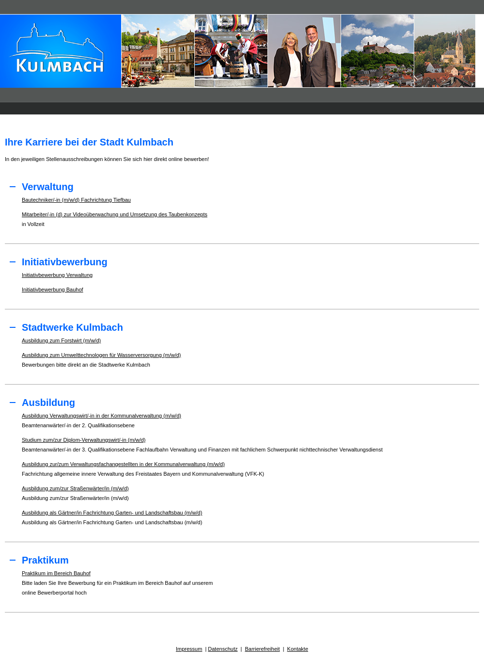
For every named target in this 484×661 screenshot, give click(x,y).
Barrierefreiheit (262, 649)
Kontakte (297, 649)
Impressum (189, 649)
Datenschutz (222, 649)
